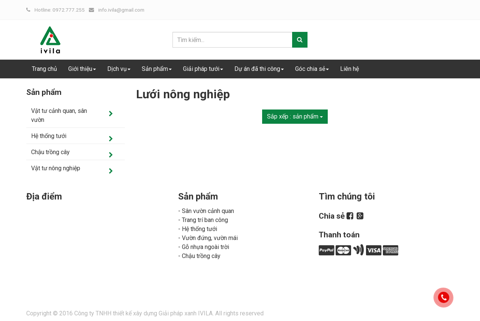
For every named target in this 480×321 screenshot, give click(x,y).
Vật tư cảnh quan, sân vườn (59, 115)
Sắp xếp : (295, 116)
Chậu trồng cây (50, 152)
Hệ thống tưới (48, 136)
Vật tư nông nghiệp (55, 168)
